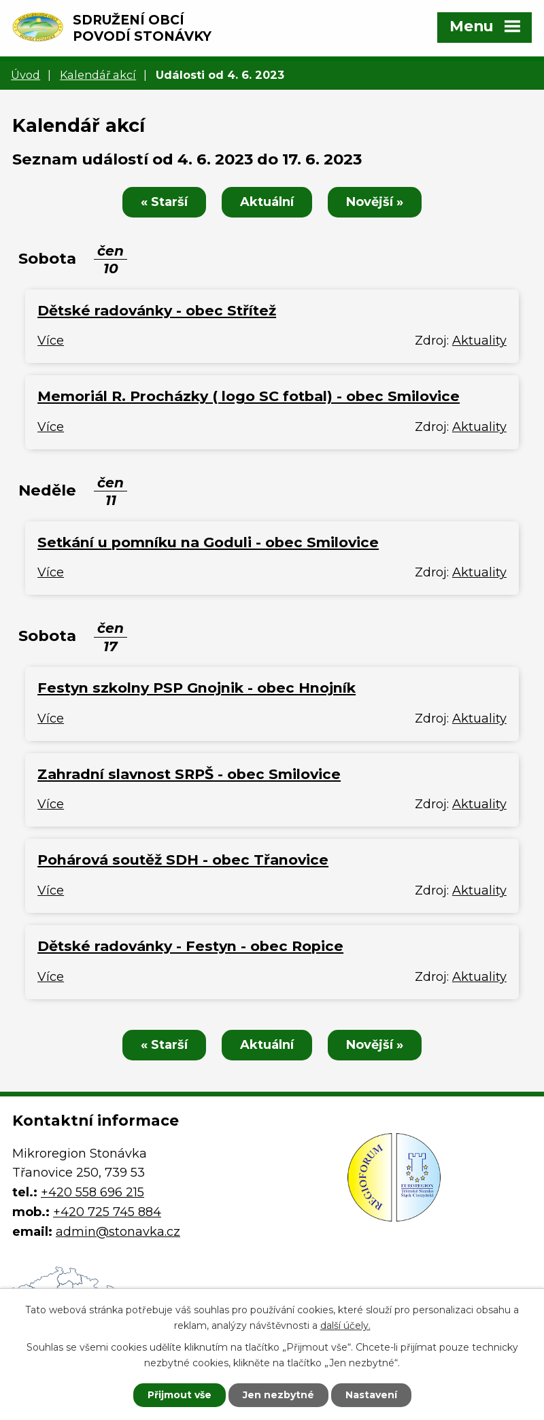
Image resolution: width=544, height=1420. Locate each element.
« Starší (164, 201)
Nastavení (371, 1395)
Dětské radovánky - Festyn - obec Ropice (190, 945)
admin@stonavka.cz (118, 1231)
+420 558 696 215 (92, 1192)
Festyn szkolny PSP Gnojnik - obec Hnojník (196, 687)
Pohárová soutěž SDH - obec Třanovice (182, 859)
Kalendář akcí (98, 75)
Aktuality (479, 340)
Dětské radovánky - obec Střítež (156, 310)
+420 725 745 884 (107, 1212)
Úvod (25, 75)
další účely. (345, 1325)
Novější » (374, 201)
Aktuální (267, 201)
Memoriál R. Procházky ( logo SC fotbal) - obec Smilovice (248, 395)
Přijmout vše (179, 1395)
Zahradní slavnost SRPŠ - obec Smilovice (189, 773)
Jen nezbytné (278, 1395)
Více (50, 340)
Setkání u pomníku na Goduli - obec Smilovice (208, 542)
